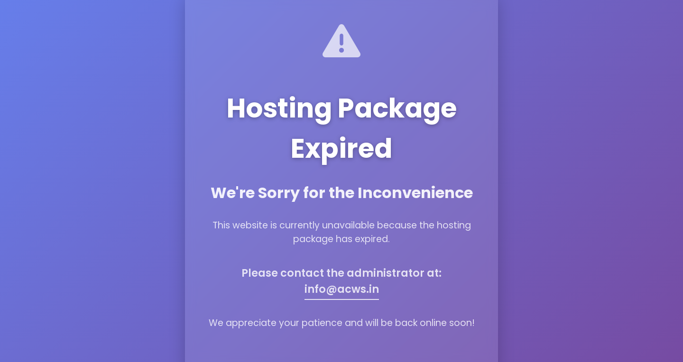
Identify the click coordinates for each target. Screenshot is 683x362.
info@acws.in (342, 289)
